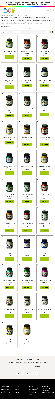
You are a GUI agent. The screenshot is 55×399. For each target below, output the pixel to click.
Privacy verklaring (18, 384)
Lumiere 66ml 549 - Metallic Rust (27, 108)
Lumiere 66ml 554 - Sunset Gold (27, 136)
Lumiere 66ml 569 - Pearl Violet (27, 250)
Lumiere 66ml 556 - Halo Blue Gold (9, 165)
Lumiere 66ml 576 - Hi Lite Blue (44, 307)
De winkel (17, 383)
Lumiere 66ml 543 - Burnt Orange (27, 51)
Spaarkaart (17, 386)
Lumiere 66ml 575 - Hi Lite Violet (27, 307)
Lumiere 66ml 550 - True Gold (9, 335)
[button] (2, 34)
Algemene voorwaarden (6, 389)
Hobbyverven (19, 15)
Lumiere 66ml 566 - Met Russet (27, 222)
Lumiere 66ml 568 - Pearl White (9, 250)
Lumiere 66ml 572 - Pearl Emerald (27, 279)
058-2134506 (45, 383)
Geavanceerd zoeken (33, 386)
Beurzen (16, 387)
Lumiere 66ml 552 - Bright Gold (27, 335)
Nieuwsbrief (17, 389)
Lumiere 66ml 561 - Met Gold (44, 165)
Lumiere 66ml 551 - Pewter (44, 107)
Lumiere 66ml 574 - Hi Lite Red (9, 307)
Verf (14, 15)
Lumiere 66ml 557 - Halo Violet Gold (27, 165)
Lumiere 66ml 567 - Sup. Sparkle (44, 222)
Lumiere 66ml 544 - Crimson (44, 51)
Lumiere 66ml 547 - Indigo (44, 78)
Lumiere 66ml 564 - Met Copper (44, 193)
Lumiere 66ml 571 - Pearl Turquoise (9, 279)
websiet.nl (39, 397)
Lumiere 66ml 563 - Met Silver (27, 193)
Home (1, 15)
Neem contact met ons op (34, 389)
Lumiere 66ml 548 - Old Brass (9, 108)
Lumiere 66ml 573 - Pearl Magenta (45, 279)
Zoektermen (31, 383)
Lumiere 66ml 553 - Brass (9, 135)
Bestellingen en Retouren (33, 388)
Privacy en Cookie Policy (33, 384)
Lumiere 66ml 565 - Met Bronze (9, 222)
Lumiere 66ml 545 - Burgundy (9, 79)
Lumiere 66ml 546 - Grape (27, 78)
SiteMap (30, 391)
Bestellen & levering (5, 383)
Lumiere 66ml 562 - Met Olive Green (9, 193)
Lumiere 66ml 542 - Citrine (9, 50)
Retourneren (3, 384)
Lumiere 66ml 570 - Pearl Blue (45, 250)
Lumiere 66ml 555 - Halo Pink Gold (45, 136)
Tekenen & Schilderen (7, 15)
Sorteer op (9, 30)
